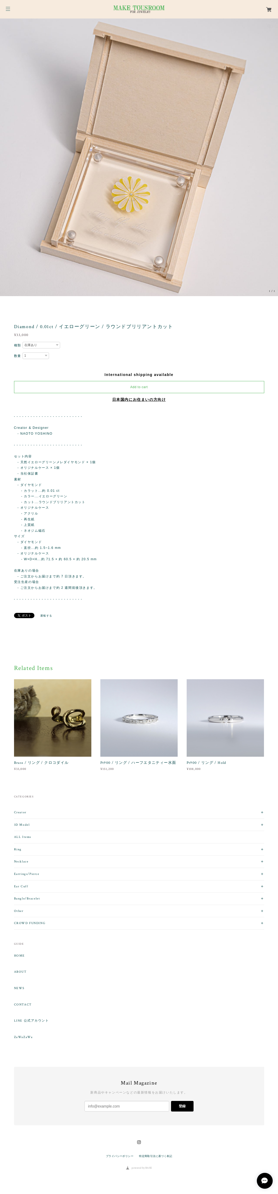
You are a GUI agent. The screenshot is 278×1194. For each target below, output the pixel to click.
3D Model (22, 825)
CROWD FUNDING (30, 923)
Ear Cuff (21, 886)
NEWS (19, 988)
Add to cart (139, 387)
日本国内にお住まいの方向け (139, 399)
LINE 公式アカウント (31, 1021)
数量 (17, 356)
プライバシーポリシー (119, 1156)
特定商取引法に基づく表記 (155, 1156)
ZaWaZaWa (23, 1037)
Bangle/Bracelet (27, 899)
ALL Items (22, 837)
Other (19, 911)
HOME (19, 956)
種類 (17, 345)
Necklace (21, 862)
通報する (46, 615)
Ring (18, 849)
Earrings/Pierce (26, 874)
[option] (139, 157)
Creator (20, 812)
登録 (182, 1106)
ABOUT (20, 972)
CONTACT (23, 1005)
